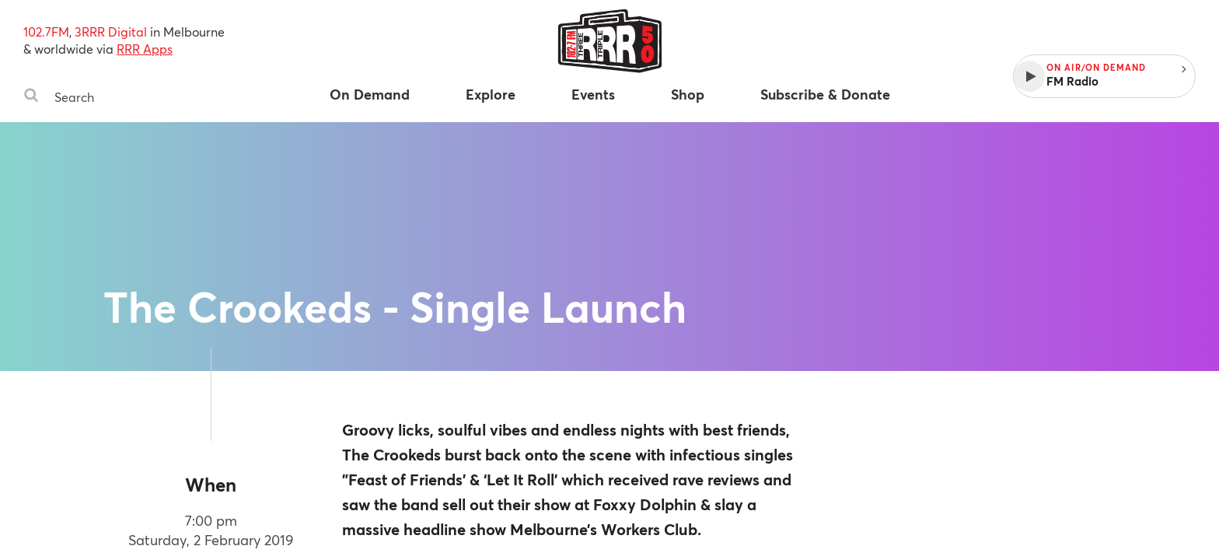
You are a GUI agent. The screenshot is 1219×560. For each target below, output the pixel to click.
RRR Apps (145, 48)
